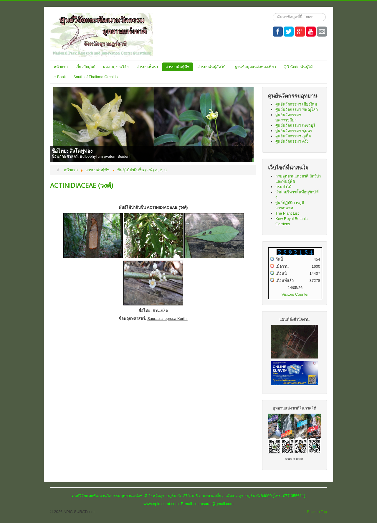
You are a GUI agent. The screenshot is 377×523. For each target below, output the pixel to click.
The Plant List (287, 213)
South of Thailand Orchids (95, 77)
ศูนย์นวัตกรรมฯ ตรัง (291, 141)
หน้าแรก (61, 67)
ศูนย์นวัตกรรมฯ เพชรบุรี (295, 125)
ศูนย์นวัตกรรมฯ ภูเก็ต (293, 136)
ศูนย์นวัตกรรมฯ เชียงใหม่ (296, 104)
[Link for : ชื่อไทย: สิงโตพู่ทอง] (153, 124)
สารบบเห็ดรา (147, 67)
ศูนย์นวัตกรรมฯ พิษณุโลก (296, 109)
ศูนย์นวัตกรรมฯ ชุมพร (293, 131)
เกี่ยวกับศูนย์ (85, 67)
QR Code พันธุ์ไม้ (298, 67)
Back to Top (317, 511)
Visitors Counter (295, 294)
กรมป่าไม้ (283, 187)
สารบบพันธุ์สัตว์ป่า (212, 67)
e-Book (60, 77)
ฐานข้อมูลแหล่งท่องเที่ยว (255, 67)
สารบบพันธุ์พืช (178, 67)
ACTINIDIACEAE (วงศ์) (81, 185)
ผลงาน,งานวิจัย (116, 67)
